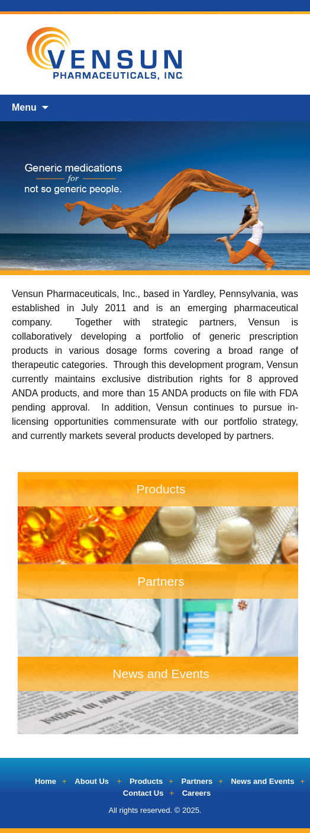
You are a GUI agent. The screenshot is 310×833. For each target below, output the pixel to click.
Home (45, 781)
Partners (197, 781)
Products (146, 781)
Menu (24, 107)
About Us (92, 781)
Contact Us (143, 793)
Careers (196, 793)
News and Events (262, 781)
